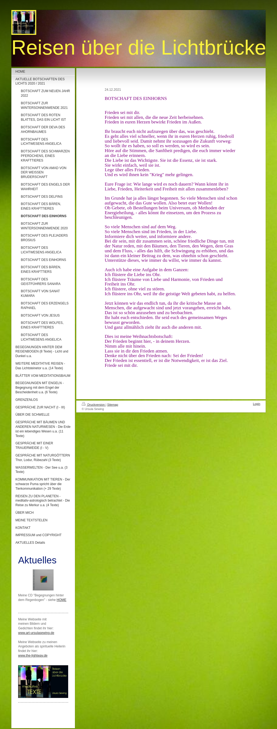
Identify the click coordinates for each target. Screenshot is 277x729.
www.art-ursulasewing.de (36, 633)
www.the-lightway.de (33, 655)
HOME (61, 600)
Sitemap (112, 404)
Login (256, 403)
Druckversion (93, 404)
